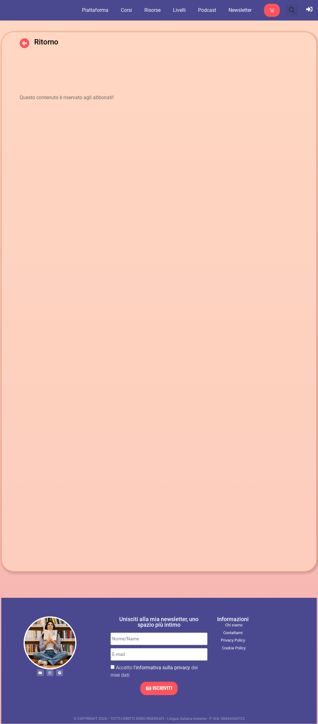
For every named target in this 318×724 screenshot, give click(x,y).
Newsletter (243, 10)
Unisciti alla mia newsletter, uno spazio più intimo (158, 622)
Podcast (211, 10)
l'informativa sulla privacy (162, 668)
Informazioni (233, 619)
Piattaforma (99, 10)
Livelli (183, 10)
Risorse (156, 10)
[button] (292, 10)
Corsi (130, 10)
